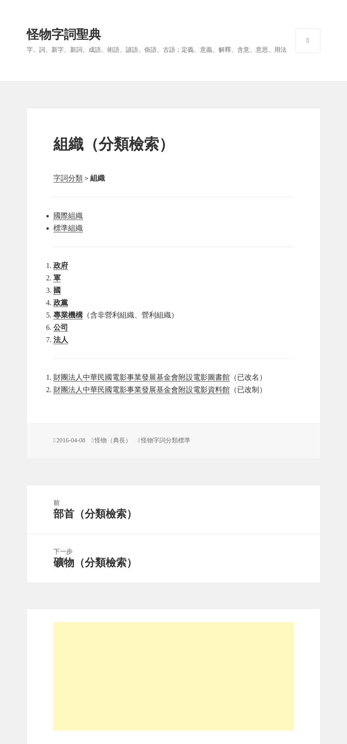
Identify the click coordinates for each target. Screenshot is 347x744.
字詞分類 (68, 178)
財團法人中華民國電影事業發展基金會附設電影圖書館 (141, 377)
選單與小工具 (308, 40)
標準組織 (68, 228)
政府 (60, 265)
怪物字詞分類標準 (165, 440)
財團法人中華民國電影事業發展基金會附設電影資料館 (141, 390)
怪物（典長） (113, 440)
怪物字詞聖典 (64, 34)
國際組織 (68, 216)
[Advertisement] (173, 676)
